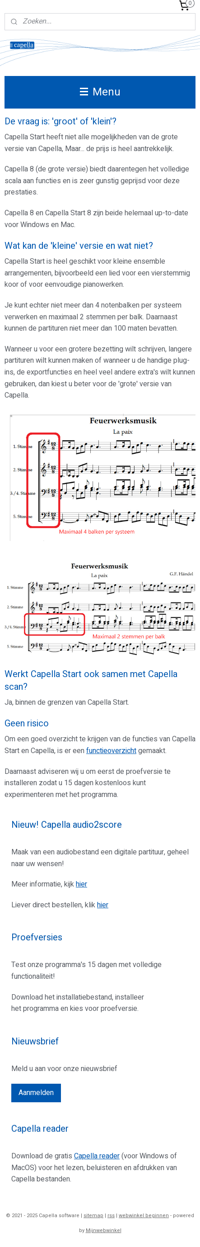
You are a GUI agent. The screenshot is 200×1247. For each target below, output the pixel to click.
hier (81, 884)
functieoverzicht (111, 750)
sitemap (93, 1215)
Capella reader (97, 1156)
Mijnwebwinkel (103, 1230)
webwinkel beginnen (144, 1215)
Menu (100, 92)
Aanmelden (36, 1092)
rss (111, 1215)
